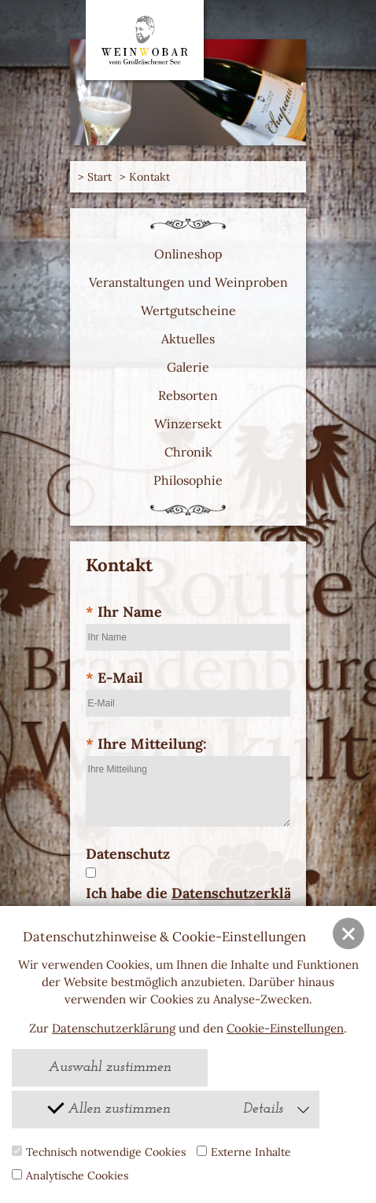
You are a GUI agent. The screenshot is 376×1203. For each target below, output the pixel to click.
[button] (348, 933)
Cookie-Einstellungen (285, 1028)
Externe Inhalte (244, 1152)
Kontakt (149, 177)
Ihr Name (124, 612)
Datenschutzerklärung (113, 1028)
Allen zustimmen (108, 1107)
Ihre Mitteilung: (146, 744)
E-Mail (114, 678)
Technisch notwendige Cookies (99, 1152)
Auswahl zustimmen (109, 1067)
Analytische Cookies (70, 1175)
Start (99, 177)
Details (277, 1109)
